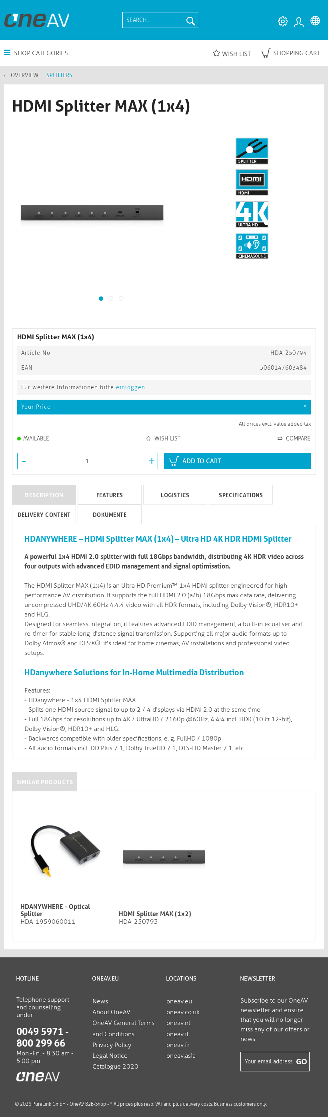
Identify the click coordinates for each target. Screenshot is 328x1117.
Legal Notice (110, 1055)
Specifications (241, 495)
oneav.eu (179, 1001)
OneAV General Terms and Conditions (123, 1028)
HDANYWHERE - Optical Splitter (55, 910)
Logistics (175, 495)
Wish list (232, 53)
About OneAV (111, 1012)
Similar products (44, 782)
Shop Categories (36, 53)
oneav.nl (178, 1023)
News (100, 1001)
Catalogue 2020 (115, 1066)
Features (109, 495)
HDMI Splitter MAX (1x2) (155, 914)
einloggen (130, 387)
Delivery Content (44, 515)
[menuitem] (160, 20)
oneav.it (177, 1034)
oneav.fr (178, 1045)
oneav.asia (181, 1055)
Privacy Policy (111, 1045)
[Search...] (160, 20)
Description (44, 495)
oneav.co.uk (183, 1012)
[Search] (190, 20)
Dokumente (110, 515)
